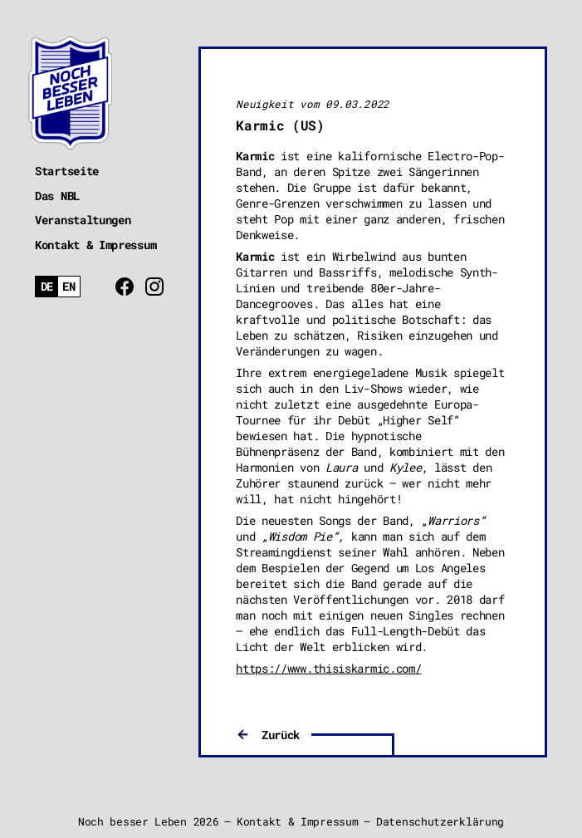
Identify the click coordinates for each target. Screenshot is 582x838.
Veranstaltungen (83, 220)
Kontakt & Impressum (95, 244)
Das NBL (57, 195)
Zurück (281, 734)
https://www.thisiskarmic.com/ (328, 668)
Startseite (67, 171)
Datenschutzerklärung (440, 821)
